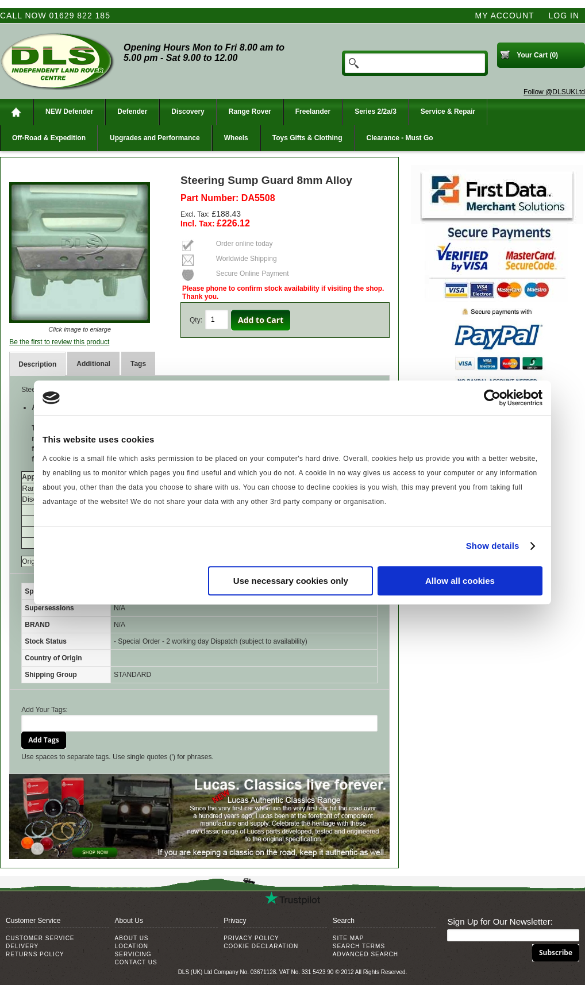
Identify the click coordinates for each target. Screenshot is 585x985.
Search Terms (359, 946)
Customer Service (40, 938)
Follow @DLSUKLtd (554, 92)
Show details (492, 546)
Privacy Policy (251, 938)
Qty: (196, 320)
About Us (132, 938)
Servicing (133, 954)
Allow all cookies (460, 581)
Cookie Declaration (261, 946)
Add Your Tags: (44, 710)
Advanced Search (365, 954)
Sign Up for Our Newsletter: (499, 921)
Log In (564, 15)
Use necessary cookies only (290, 581)
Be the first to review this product (59, 342)
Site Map (348, 938)
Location (131, 946)
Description (37, 364)
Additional (93, 364)
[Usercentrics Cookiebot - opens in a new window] (492, 397)
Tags (138, 364)
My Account (504, 15)
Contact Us (136, 962)
